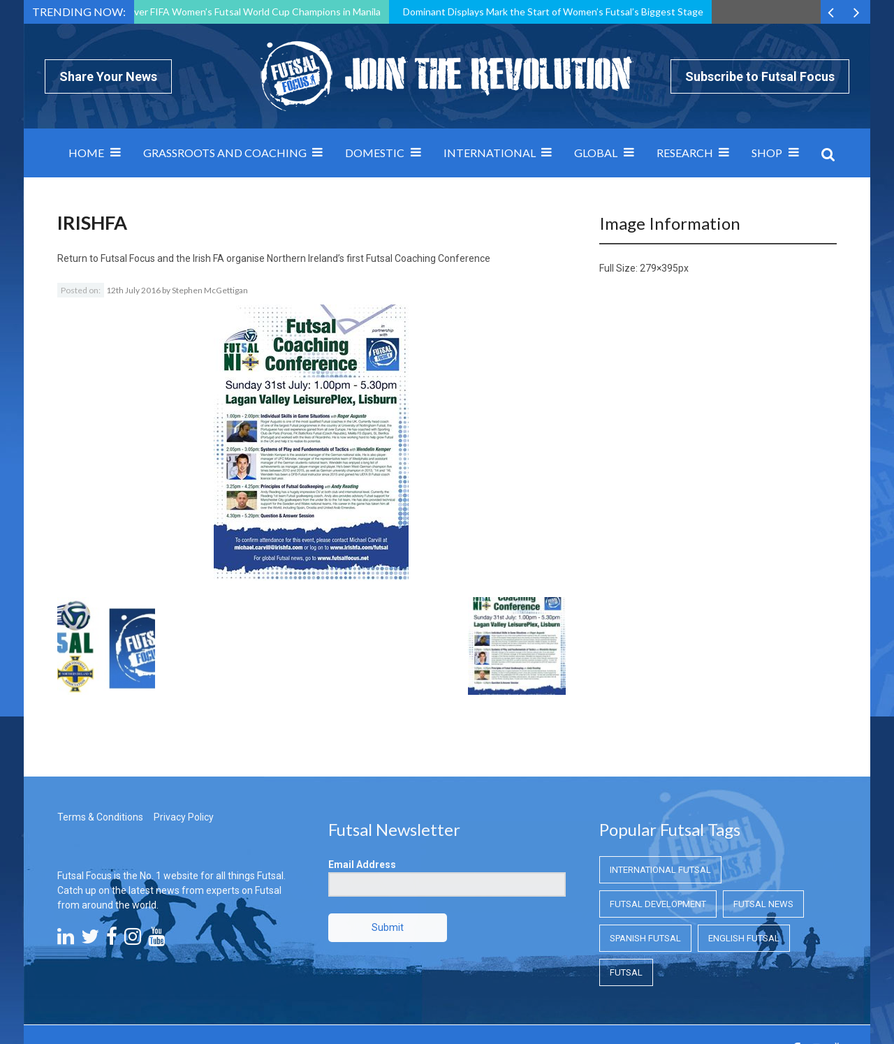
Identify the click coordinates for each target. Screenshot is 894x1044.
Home (86, 152)
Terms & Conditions (100, 738)
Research (685, 152)
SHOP (767, 152)
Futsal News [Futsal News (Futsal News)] (763, 826)
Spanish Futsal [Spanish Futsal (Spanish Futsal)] (645, 860)
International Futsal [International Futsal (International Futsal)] (660, 791)
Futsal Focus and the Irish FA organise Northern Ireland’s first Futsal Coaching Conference (295, 258)
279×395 (659, 268)
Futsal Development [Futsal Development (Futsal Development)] (658, 826)
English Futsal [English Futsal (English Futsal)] (743, 860)
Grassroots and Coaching (225, 152)
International (490, 152)
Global (595, 152)
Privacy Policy (184, 738)
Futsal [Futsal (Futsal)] (626, 894)
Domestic (374, 152)
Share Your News (108, 76)
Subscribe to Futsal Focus (760, 76)
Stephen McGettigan (210, 290)
